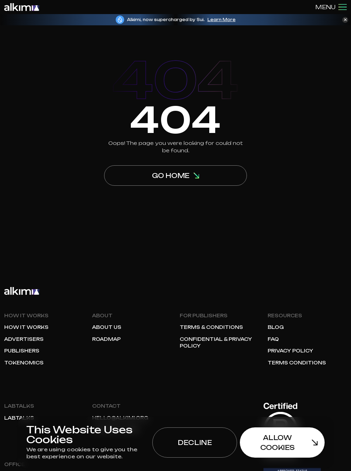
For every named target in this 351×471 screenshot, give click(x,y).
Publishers (21, 351)
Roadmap (106, 339)
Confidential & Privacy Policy (216, 342)
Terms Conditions (297, 362)
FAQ (273, 339)
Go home (175, 175)
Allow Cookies (288, 442)
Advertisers (24, 339)
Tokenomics (24, 362)
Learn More (222, 19)
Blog (276, 327)
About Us (106, 327)
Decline (195, 442)
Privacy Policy (290, 351)
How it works (26, 327)
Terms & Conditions (211, 327)
